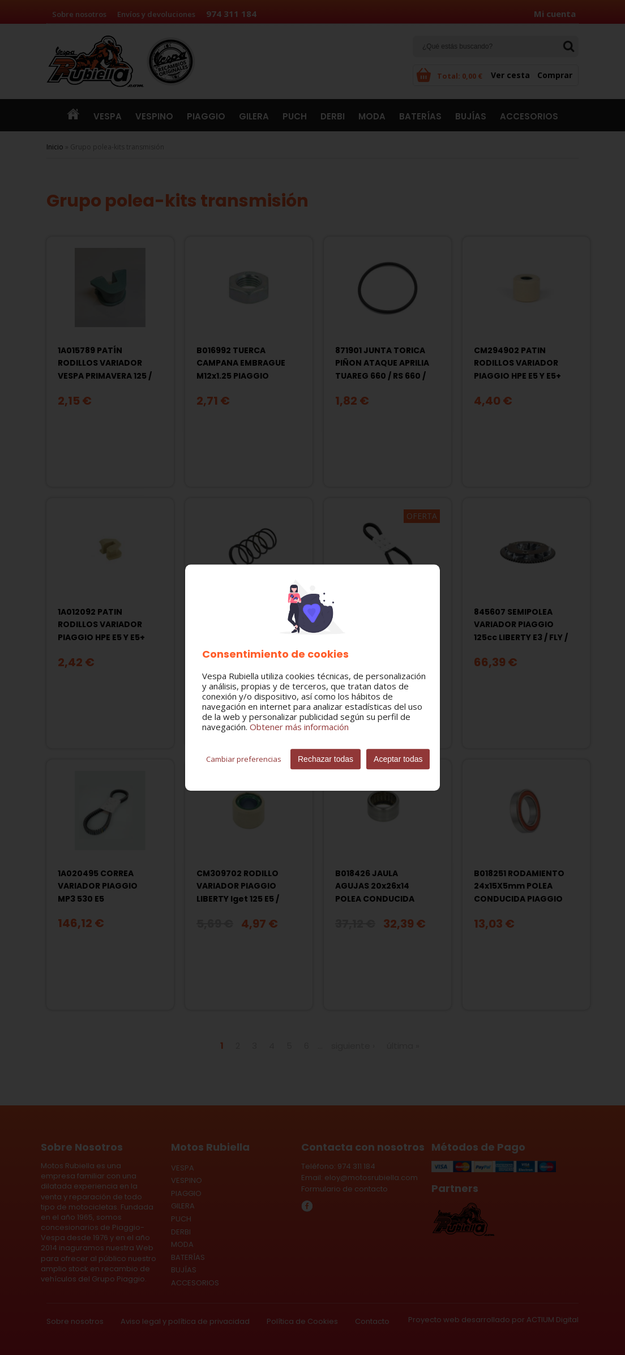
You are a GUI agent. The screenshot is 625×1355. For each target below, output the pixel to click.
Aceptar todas (398, 759)
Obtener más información (299, 726)
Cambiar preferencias (243, 759)
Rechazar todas (325, 759)
